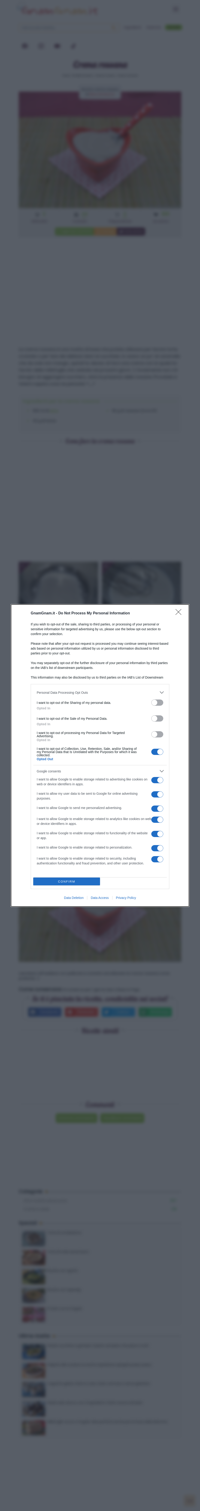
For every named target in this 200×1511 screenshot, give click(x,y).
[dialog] (100, 755)
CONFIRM (66, 881)
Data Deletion (74, 898)
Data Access (100, 898)
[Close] (180, 613)
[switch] (157, 702)
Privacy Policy (126, 898)
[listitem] (100, 692)
